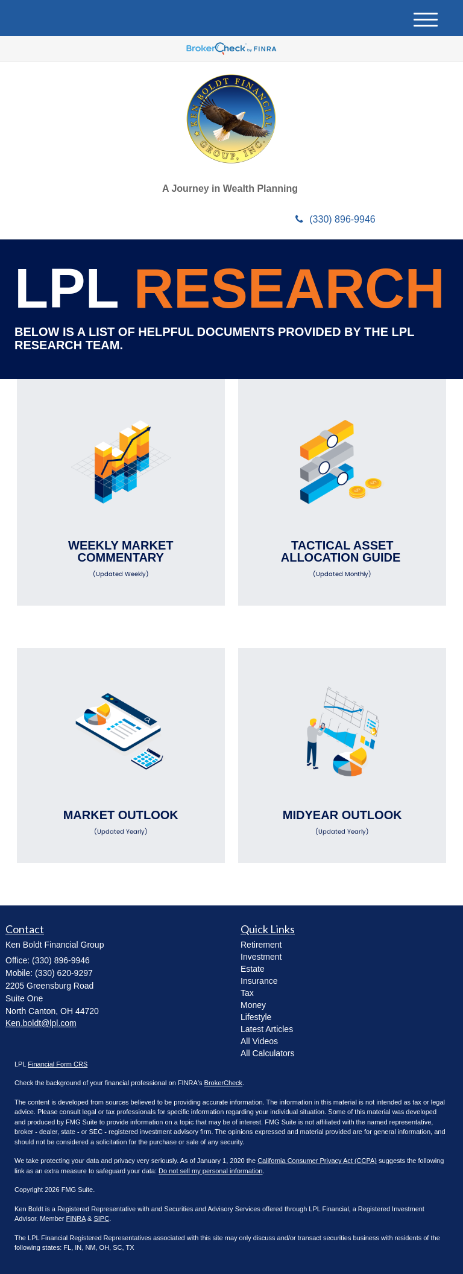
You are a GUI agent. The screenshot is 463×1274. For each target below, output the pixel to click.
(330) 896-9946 (335, 219)
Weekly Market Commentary (121, 558)
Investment (261, 957)
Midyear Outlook (342, 822)
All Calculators (267, 1053)
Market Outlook (121, 822)
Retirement (261, 944)
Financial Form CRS (57, 1064)
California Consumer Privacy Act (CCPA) (317, 1160)
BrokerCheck (223, 1082)
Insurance (259, 981)
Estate (253, 969)
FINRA (76, 1218)
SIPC (101, 1218)
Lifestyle (256, 1017)
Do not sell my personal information (210, 1170)
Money (253, 1005)
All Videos (259, 1041)
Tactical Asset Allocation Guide (342, 558)
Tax (247, 993)
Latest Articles (267, 1029)
